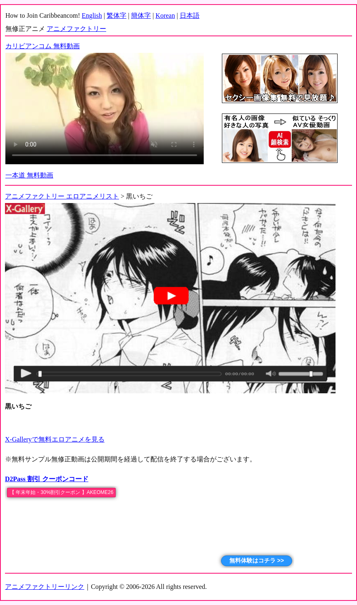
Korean (165, 15)
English (92, 15)
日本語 (190, 15)
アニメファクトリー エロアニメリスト (62, 196)
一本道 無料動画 (29, 175)
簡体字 (141, 15)
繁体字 (116, 15)
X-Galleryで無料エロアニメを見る (55, 439)
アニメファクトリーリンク (44, 586)
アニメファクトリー (76, 28)
